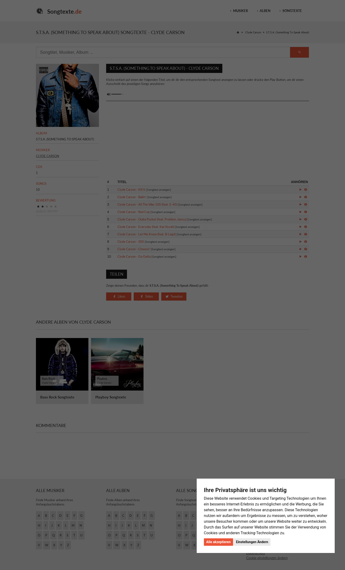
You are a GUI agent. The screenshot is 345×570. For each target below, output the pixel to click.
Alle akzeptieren (218, 542)
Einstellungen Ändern (252, 542)
